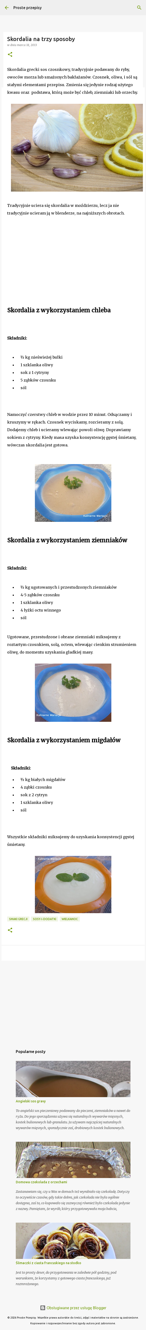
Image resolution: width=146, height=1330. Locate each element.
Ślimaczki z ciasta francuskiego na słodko (48, 1263)
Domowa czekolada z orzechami (41, 1182)
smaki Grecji (18, 919)
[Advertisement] (43, 269)
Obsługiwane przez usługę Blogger (73, 1308)
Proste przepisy (27, 7)
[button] (10, 55)
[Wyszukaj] (139, 7)
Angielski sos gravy (31, 1101)
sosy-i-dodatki (44, 919)
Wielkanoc (70, 919)
